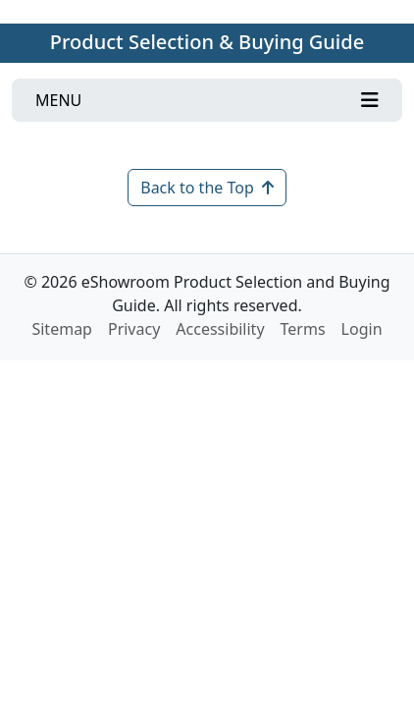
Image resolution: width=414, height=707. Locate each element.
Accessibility (220, 329)
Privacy (134, 329)
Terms (303, 329)
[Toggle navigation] (207, 100)
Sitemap (61, 329)
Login (362, 329)
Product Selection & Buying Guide (207, 41)
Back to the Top (207, 187)
